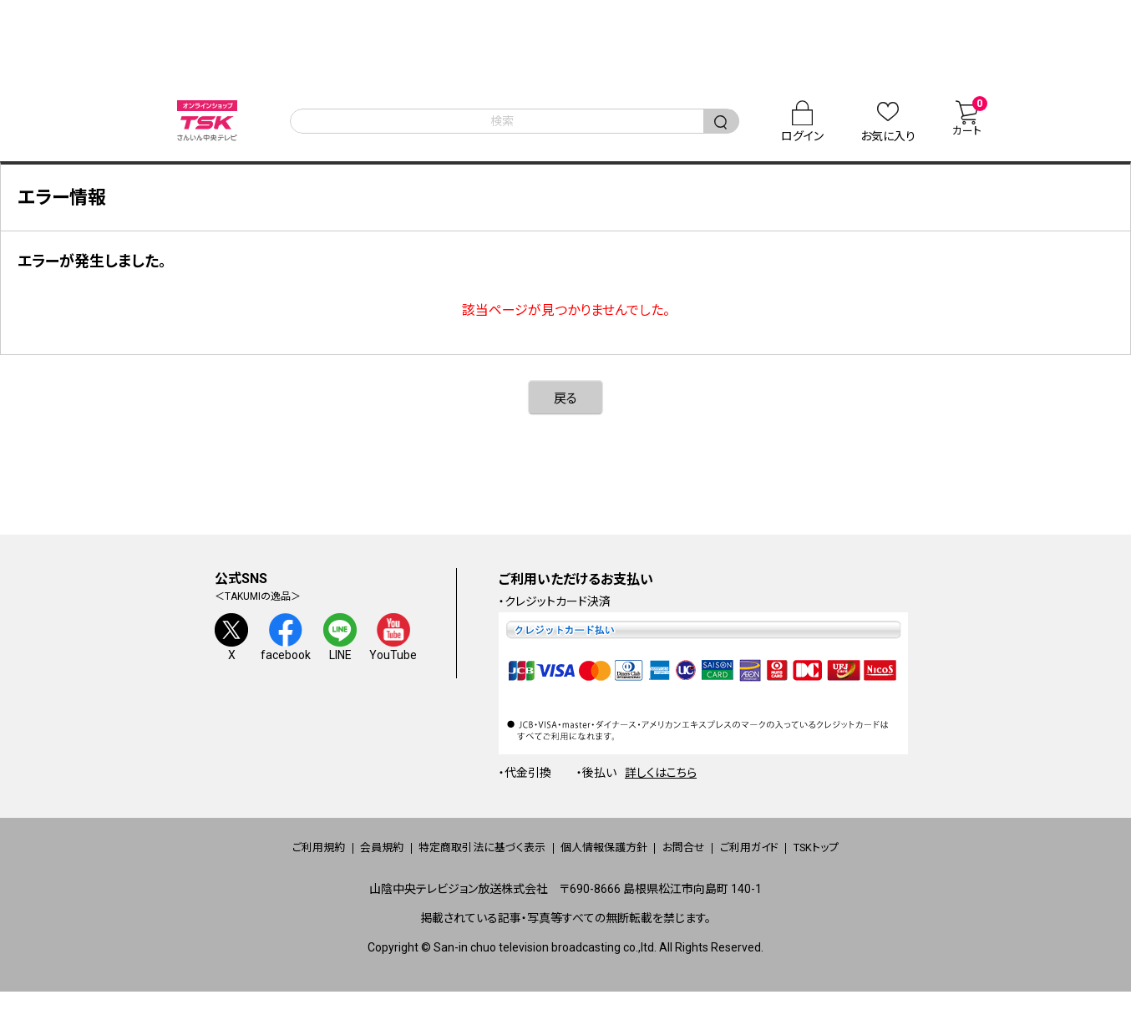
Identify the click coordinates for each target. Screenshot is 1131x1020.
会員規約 (330, 863)
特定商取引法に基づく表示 (456, 863)
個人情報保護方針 (605, 863)
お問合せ (709, 863)
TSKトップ (889, 863)
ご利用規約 (244, 863)
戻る (565, 412)
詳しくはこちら (661, 787)
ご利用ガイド (797, 863)
